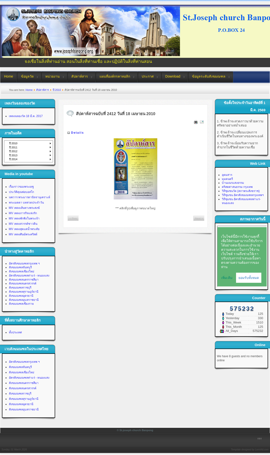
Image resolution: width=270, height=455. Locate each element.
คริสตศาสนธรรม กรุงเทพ (237, 187)
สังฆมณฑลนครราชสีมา (24, 279)
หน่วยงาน (52, 76)
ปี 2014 (13, 159)
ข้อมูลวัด (27, 76)
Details (77, 132)
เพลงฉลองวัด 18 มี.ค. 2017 (26, 116)
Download (172, 76)
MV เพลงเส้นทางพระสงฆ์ (24, 208)
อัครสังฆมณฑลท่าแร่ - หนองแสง (29, 275)
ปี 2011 (13, 147)
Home (8, 76)
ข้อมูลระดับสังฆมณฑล (208, 76)
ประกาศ (148, 76)
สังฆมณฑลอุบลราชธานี (24, 300)
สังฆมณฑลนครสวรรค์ (22, 283)
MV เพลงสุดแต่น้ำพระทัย (24, 229)
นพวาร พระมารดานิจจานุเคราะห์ (29, 197)
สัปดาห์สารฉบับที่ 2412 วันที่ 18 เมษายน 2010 (115, 114)
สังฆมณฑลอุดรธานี (21, 295)
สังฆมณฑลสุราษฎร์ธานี (23, 291)
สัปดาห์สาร (79, 76)
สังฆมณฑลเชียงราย (21, 303)
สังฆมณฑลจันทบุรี (20, 267)
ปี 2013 (13, 155)
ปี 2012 (13, 151)
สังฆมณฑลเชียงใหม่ (21, 271)
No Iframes (242, 256)
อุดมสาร (227, 175)
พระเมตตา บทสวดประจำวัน (26, 202)
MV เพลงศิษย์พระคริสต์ (23, 234)
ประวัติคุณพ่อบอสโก (21, 192)
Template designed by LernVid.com (250, 449)
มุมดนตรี (227, 179)
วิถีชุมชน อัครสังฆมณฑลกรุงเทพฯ (243, 195)
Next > (199, 218)
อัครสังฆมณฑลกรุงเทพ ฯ (24, 263)
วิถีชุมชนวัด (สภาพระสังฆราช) (241, 191)
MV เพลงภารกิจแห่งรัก (23, 213)
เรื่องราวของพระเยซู (21, 186)
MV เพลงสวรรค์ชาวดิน (23, 223)
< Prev (73, 218)
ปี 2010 (57, 89)
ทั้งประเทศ (15, 332)
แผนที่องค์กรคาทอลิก (114, 76)
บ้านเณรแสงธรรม (233, 183)
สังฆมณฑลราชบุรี (20, 287)
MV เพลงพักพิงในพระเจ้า (24, 218)
